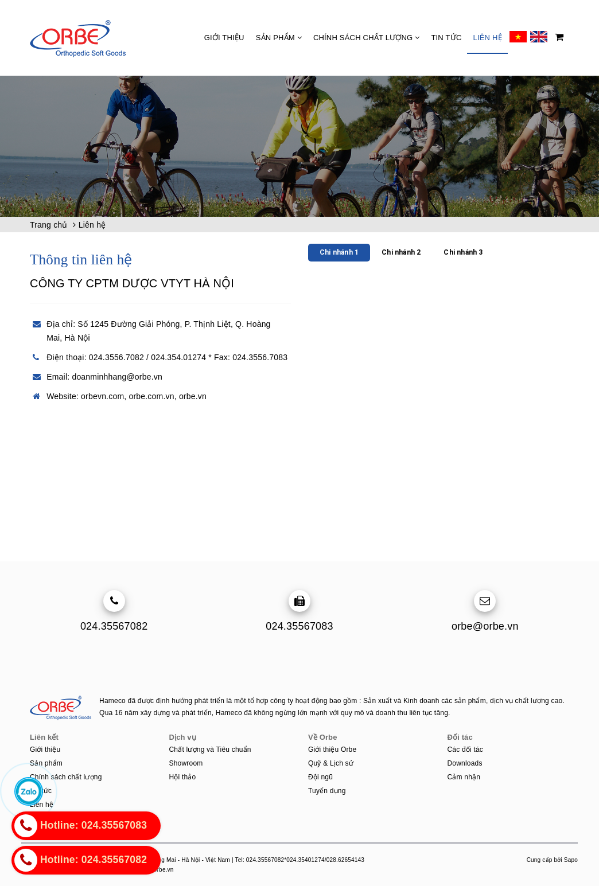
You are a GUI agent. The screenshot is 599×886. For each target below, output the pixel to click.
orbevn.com (102, 396)
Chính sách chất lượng (366, 37)
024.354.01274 (178, 357)
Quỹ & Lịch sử (330, 763)
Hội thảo (182, 777)
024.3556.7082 (116, 357)
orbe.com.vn (151, 396)
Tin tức (446, 37)
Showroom (186, 763)
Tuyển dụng (327, 791)
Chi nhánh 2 (401, 252)
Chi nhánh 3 (463, 252)
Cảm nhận (464, 777)
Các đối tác (466, 750)
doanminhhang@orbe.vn (117, 376)
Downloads (465, 763)
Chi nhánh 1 (339, 252)
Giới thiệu (224, 37)
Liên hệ (487, 37)
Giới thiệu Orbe (332, 750)
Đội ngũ (320, 777)
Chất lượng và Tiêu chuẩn (210, 750)
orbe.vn (193, 396)
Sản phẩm (279, 37)
